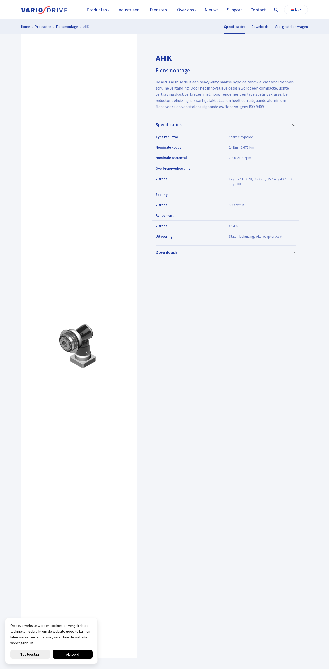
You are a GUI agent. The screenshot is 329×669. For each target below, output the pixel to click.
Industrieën (128, 10)
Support (234, 10)
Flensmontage (67, 26)
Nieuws (212, 10)
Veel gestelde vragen (291, 26)
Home (25, 26)
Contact (258, 10)
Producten (97, 10)
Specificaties (234, 26)
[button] (296, 9)
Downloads (260, 26)
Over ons (185, 10)
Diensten (158, 10)
